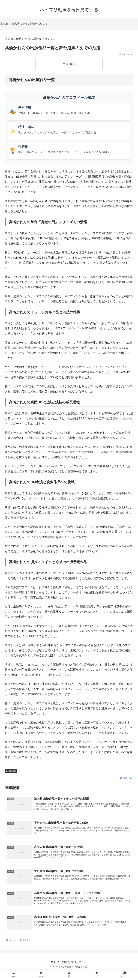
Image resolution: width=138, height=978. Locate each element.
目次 (65, 64)
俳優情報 (11, 771)
